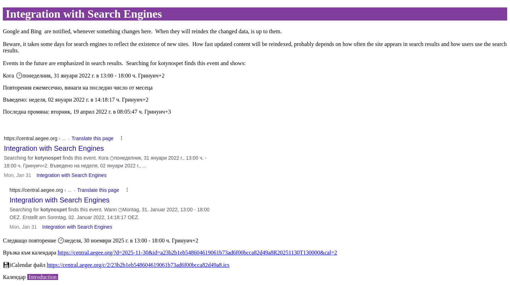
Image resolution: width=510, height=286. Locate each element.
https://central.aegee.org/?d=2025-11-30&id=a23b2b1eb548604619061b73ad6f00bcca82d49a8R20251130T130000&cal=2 (197, 253)
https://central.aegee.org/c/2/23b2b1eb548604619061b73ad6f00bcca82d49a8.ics (138, 265)
